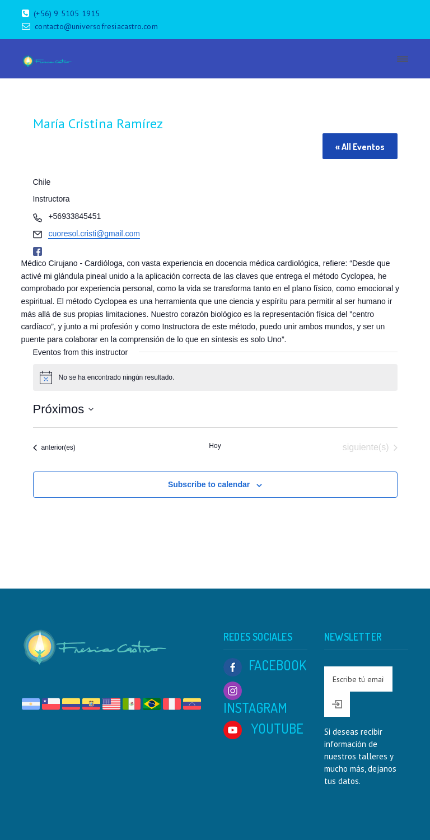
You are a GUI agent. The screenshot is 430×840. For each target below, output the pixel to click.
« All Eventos (360, 146)
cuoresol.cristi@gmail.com (94, 233)
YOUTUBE (263, 728)
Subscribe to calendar (209, 484)
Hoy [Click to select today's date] (215, 446)
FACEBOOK (264, 665)
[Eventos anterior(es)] (54, 447)
